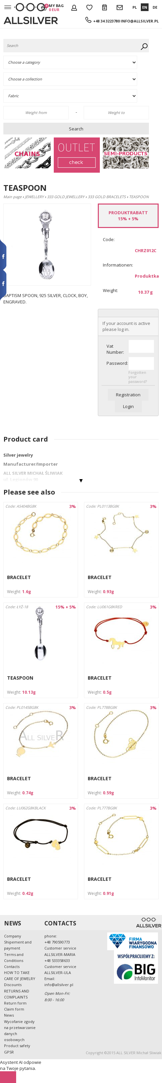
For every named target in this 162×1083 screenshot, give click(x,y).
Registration (128, 395)
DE (155, 7)
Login (128, 406)
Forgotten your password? (137, 377)
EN (144, 7)
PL (134, 7)
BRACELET (19, 577)
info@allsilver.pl (140, 20)
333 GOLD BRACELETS (107, 196)
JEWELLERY (34, 196)
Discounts (13, 984)
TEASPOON (20, 678)
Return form (15, 1003)
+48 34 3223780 (106, 20)
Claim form (14, 1009)
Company (12, 935)
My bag (56, 7)
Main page (12, 196)
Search (76, 129)
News (9, 1015)
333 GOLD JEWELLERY (65, 196)
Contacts (11, 966)
